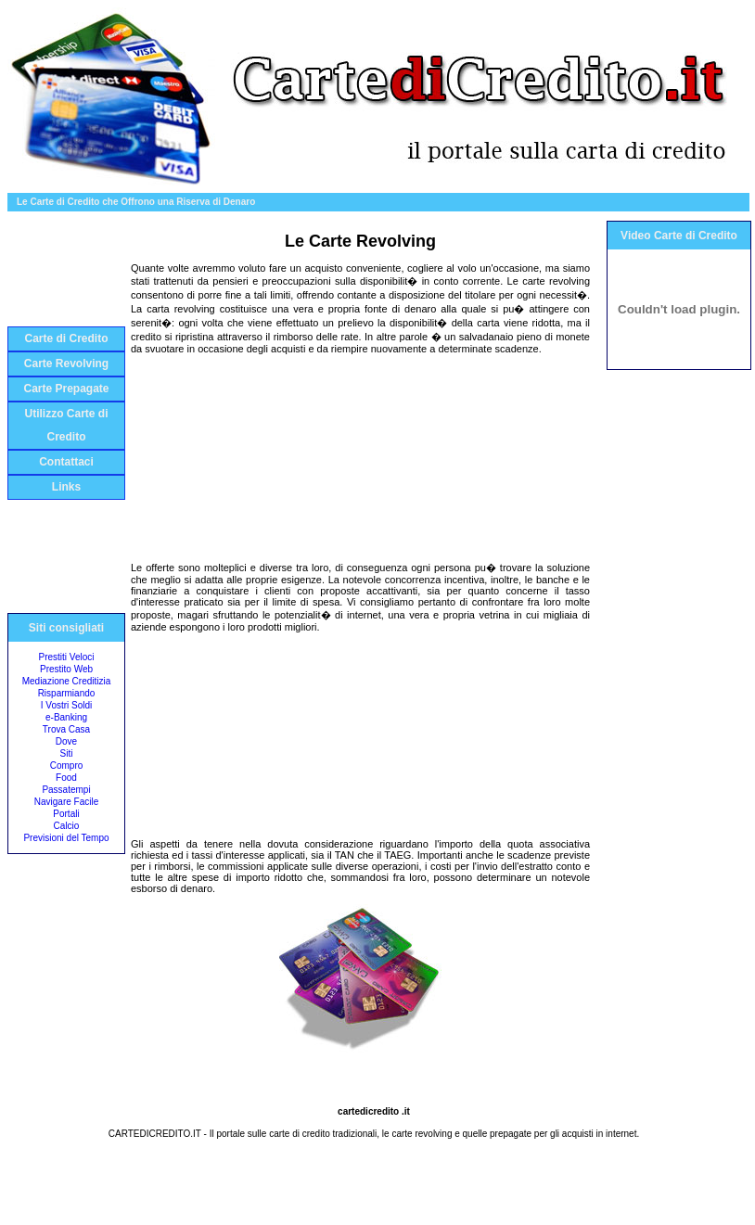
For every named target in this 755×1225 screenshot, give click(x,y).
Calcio (67, 826)
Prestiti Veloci (66, 657)
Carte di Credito (66, 338)
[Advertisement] (66, 273)
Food (66, 777)
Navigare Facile (66, 802)
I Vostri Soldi (67, 705)
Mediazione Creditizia (66, 681)
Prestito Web (66, 669)
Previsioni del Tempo (66, 838)
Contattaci (66, 461)
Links (66, 486)
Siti (66, 753)
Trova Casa (66, 729)
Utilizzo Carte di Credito (66, 425)
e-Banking (66, 717)
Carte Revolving (66, 363)
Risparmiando (67, 693)
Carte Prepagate (66, 388)
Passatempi (66, 790)
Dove (66, 741)
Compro (66, 765)
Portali (66, 814)
